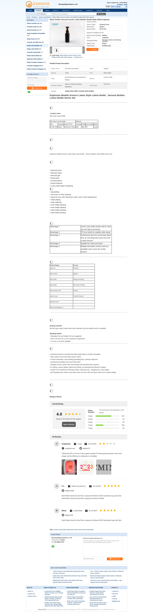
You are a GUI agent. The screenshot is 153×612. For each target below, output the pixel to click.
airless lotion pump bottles (86, 529)
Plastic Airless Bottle (33, 55)
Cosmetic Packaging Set (34, 65)
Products (38, 10)
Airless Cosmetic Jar (33, 23)
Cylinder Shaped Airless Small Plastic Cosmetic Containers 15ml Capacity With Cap (53, 598)
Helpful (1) (86, 448)
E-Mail (114, 596)
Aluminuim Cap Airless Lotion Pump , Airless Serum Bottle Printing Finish (98, 604)
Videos (47, 10)
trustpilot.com (70, 448)
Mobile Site (116, 601)
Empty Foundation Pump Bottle (36, 33)
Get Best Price (78, 57)
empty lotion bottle (72, 529)
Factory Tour (66, 10)
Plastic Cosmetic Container (35, 62)
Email (125, 4)
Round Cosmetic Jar (33, 30)
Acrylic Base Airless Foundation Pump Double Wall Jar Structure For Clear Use (76, 593)
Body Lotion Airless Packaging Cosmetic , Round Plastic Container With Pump (76, 602)
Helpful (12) (69, 515)
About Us (55, 10)
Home (30, 10)
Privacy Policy (42, 609)
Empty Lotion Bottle (32, 49)
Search (102, 14)
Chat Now (120, 4)
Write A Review (68, 424)
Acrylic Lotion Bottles (45, 17)
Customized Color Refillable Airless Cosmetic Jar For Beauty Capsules (54, 593)
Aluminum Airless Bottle (34, 59)
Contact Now (37, 88)
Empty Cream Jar (32, 39)
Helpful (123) (69, 491)
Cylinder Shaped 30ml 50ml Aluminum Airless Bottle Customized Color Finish (97, 593)
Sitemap (114, 598)
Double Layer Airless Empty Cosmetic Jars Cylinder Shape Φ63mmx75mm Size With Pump (54, 604)
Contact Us (89, 10)
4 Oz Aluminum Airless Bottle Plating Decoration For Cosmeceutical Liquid (98, 598)
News (108, 10)
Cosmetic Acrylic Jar (33, 27)
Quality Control (78, 10)
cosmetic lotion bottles (59, 529)
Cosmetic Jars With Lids (34, 42)
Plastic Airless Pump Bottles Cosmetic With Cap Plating (75, 597)
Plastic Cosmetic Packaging (35, 69)
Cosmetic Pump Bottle (33, 52)
